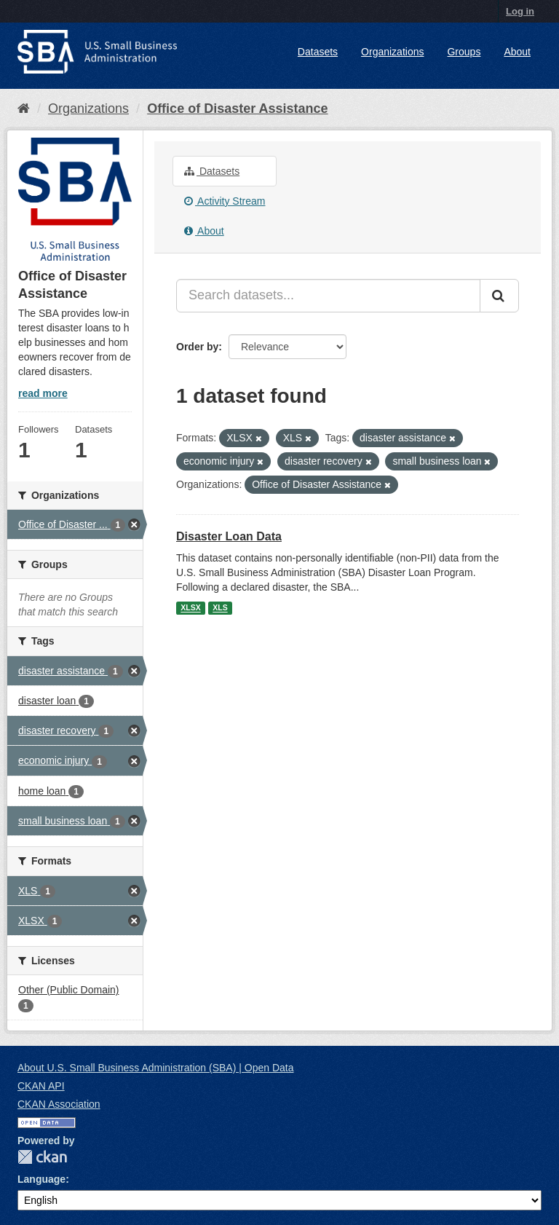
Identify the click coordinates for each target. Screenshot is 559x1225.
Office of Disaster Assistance (237, 108)
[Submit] (499, 295)
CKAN (42, 1157)
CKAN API (41, 1086)
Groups (463, 52)
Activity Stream (224, 201)
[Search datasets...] (328, 295)
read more (43, 393)
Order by (197, 346)
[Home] (23, 108)
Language (41, 1179)
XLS (220, 608)
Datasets (318, 52)
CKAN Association (58, 1104)
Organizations (392, 52)
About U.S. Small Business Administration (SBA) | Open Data (155, 1068)
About (517, 52)
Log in (520, 11)
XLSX (190, 608)
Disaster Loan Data (229, 536)
